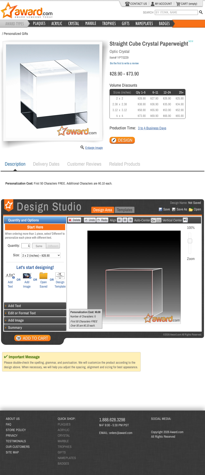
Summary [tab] (13, 327)
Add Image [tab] (14, 320)
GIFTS (62, 452)
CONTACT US (136, 3)
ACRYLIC (63, 430)
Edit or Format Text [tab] (20, 313)
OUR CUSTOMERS (18, 446)
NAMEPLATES (67, 458)
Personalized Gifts (16, 33)
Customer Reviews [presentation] (84, 163)
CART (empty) (186, 3)
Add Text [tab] (12, 305)
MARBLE (63, 441)
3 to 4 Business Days (152, 128)
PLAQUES (64, 424)
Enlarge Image (94, 147)
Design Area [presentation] (102, 210)
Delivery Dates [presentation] (46, 163)
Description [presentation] (15, 163)
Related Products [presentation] (124, 163)
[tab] (15, 164)
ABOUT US (13, 418)
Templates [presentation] (124, 210)
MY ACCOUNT (161, 3)
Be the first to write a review (124, 63)
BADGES (63, 463)
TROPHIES (65, 446)
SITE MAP (12, 452)
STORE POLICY (16, 430)
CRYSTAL (64, 435)
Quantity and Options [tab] (21, 220)
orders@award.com (120, 432)
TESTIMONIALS (16, 441)
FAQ (8, 424)
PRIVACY (12, 435)
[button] (39, 246)
